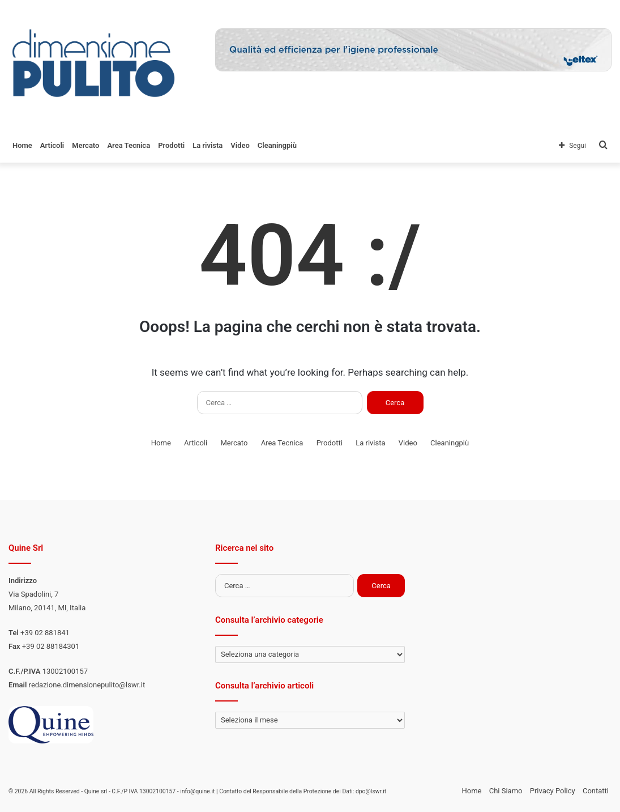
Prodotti (171, 145)
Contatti (596, 791)
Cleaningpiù (277, 145)
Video (240, 145)
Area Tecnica (128, 145)
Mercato (85, 145)
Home (22, 145)
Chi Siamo (506, 791)
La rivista (208, 145)
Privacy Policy (552, 791)
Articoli (52, 145)
